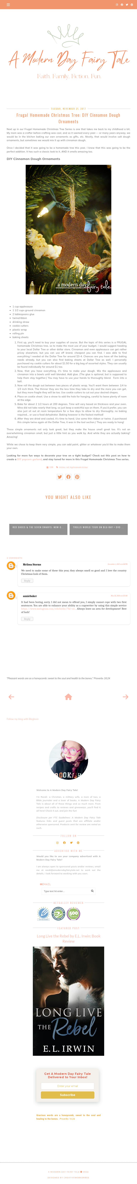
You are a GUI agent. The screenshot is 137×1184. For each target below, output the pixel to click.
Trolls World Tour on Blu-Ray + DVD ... (98, 527)
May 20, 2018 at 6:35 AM (119, 596)
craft (67, 467)
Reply (27, 580)
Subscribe (67, 1095)
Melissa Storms (32, 564)
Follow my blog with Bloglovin (23, 719)
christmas (62, 467)
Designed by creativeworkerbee (68, 1177)
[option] (38, 519)
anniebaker (30, 596)
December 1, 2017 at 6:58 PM (117, 564)
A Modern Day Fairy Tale (64, 1172)
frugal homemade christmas (79, 467)
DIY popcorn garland (29, 459)
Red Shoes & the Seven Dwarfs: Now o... (38, 527)
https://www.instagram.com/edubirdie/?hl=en (48, 608)
